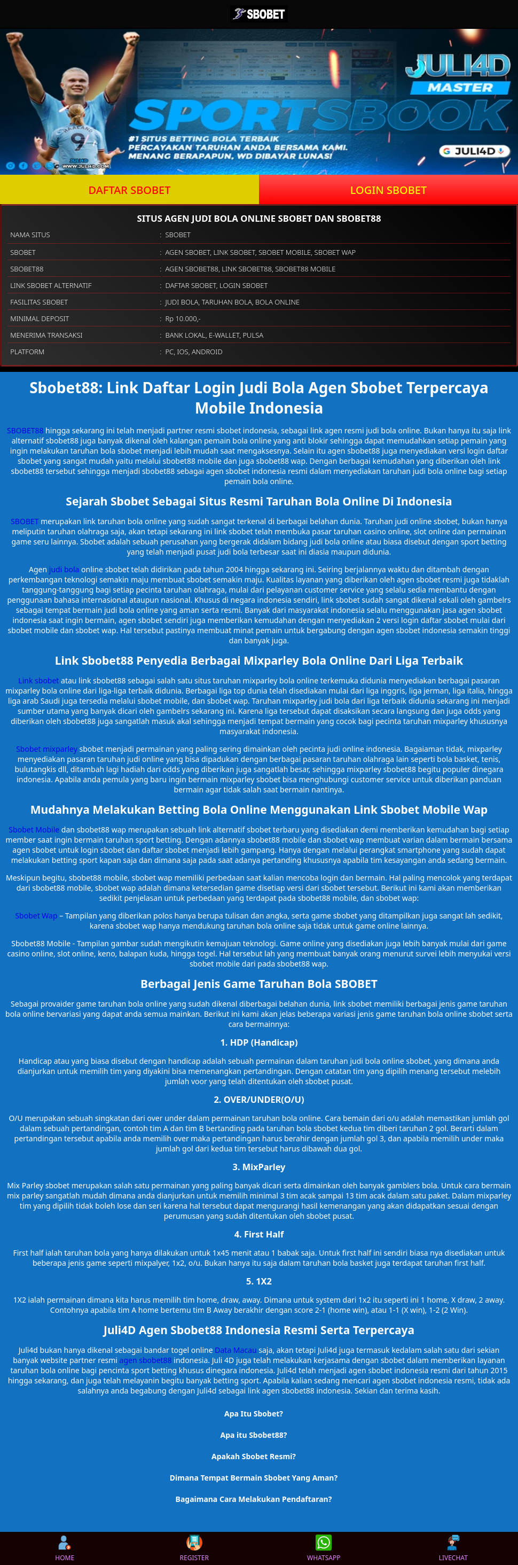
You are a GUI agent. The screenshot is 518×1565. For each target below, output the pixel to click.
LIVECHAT (453, 1548)
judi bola (64, 569)
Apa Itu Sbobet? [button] (253, 1413)
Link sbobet (38, 680)
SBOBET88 (25, 430)
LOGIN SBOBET (388, 190)
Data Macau (235, 1350)
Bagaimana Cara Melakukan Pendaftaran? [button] (254, 1499)
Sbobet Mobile (34, 829)
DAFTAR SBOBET (130, 190)
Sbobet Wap (36, 915)
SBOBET (24, 521)
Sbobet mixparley (46, 749)
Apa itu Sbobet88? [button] (254, 1435)
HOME (64, 1548)
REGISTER (194, 1548)
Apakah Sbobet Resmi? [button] (253, 1456)
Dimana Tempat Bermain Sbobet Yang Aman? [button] (254, 1478)
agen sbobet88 (146, 1360)
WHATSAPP (323, 1548)
